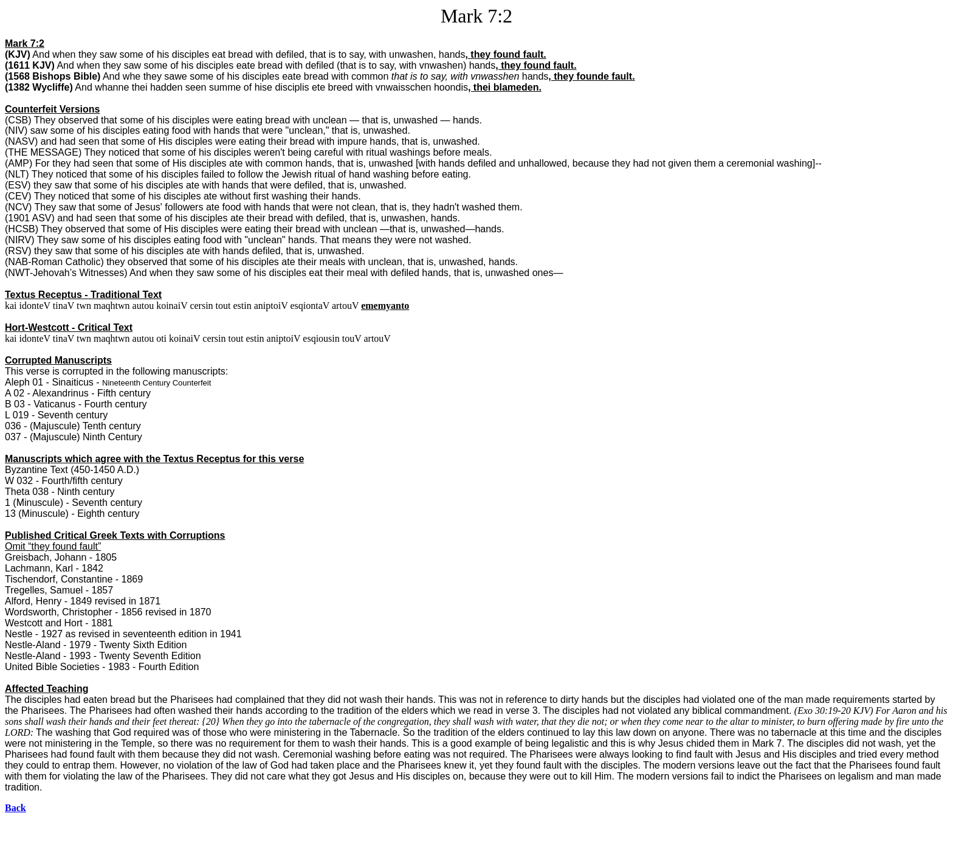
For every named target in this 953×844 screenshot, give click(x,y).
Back (15, 808)
